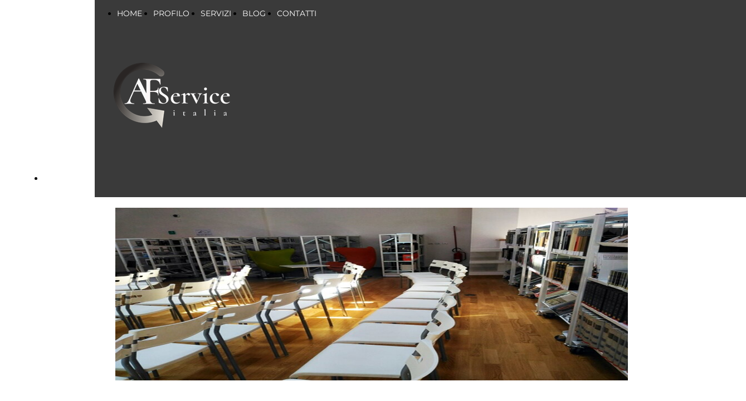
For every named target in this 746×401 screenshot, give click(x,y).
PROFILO (171, 13)
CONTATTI (296, 13)
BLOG (254, 13)
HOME (129, 13)
